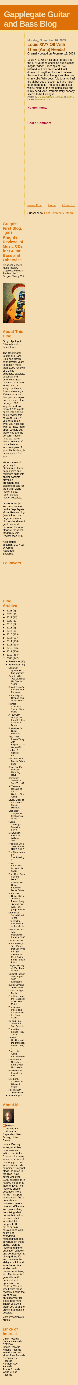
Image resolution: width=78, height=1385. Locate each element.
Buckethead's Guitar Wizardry (15, 731)
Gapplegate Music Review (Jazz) (13, 272)
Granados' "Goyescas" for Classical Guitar (16, 814)
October (13, 1095)
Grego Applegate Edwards (12, 1128)
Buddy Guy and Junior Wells (16, 986)
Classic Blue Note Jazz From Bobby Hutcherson (16, 1063)
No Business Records (10, 1359)
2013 (10, 644)
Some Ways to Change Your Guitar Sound (16, 698)
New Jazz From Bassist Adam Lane (17, 761)
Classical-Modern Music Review (12, 266)
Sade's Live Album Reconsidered (17, 1054)
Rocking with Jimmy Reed (16, 1091)
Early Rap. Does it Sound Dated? (17, 877)
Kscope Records (12, 1349)
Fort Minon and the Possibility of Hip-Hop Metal (17, 1000)
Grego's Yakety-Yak (13, 276)
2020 (10, 620)
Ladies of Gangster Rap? (14, 753)
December (15, 661)
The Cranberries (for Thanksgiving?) (17, 856)
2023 (10, 610)
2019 (10, 624)
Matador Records (12, 1352)
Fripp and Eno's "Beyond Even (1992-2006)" (17, 846)
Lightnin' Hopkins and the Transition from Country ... (17, 1042)
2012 (10, 648)
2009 (10, 658)
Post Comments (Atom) (58, 213)
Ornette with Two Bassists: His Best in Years (17, 680)
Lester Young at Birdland (16, 991)
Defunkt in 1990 (16, 940)
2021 (10, 617)
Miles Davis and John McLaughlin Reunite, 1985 (17, 933)
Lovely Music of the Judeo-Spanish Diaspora (16, 804)
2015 (10, 637)
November (15, 664)
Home (52, 205)
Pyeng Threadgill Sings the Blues (15, 826)
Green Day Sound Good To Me (16, 915)
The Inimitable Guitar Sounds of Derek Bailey (16, 886)
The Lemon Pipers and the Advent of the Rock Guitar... (16, 1012)
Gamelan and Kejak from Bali (15, 1073)
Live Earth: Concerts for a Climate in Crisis (17, 1083)
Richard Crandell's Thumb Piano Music (16, 708)
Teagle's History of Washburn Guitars (16, 968)
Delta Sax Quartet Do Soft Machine (16, 670)
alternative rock (42, 99)
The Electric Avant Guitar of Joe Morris (16, 923)
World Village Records (10, 1373)
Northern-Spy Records (10, 1365)
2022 (10, 614)
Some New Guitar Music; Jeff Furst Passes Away (16, 897)
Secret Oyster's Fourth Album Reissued (16, 690)
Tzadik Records (11, 1369)
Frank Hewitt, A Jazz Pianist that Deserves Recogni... (17, 947)
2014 (10, 641)
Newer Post (34, 205)
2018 (10, 627)
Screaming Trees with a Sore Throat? (16, 780)
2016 (10, 634)
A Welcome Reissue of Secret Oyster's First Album (16, 791)
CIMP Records (11, 1338)
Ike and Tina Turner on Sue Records (16, 1023)
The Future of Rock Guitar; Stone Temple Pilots (17, 958)
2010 (10, 654)
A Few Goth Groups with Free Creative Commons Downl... (17, 720)
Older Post (68, 205)
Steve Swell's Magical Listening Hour (15, 771)
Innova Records (11, 1347)
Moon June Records (14, 1355)
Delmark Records (12, 1341)
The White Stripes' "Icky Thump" (16, 1032)
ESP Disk (8, 1344)
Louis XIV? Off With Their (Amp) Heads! (17, 907)
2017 (10, 630)
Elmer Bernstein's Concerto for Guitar (16, 867)
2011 (10, 651)
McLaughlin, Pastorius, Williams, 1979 (15, 837)
